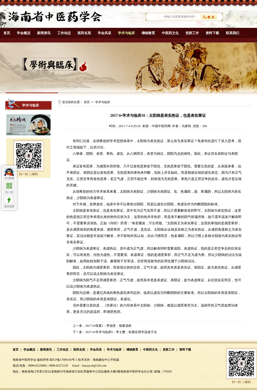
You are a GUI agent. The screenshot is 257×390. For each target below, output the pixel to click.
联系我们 (232, 33)
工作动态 (64, 33)
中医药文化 (170, 33)
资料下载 (212, 33)
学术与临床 (126, 33)
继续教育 (148, 33)
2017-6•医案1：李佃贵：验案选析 (108, 325)
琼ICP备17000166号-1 (63, 359)
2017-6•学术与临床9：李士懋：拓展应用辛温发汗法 (121, 332)
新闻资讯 (44, 33)
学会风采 (104, 33)
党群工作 (192, 33)
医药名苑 (84, 33)
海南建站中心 (101, 359)
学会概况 (23, 33)
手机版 (114, 359)
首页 (6, 33)
